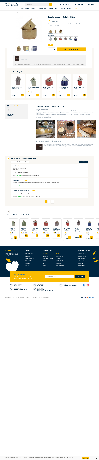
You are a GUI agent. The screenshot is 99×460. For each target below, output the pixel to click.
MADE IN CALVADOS (10, 250)
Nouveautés (27, 263)
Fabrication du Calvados (83, 254)
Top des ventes (28, 261)
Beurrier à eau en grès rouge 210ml (48, 88)
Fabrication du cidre (82, 256)
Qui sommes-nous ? (29, 253)
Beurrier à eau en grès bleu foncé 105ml (89, 228)
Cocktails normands (82, 261)
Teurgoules (58, 258)
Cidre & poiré (45, 256)
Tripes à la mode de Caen (61, 254)
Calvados (45, 254)
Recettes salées (81, 263)
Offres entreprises (28, 260)
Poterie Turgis (14, 89)
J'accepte (85, 458)
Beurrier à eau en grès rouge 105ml (79, 88)
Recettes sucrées (81, 265)
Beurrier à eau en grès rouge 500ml (35, 228)
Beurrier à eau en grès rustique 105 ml (17, 88)
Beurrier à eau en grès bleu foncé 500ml (63, 88)
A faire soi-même (81, 260)
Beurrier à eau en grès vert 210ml (24, 228)
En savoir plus (70, 457)
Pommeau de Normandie (48, 258)
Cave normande (46, 253)
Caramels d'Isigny (59, 256)
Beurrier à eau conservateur (16, 212)
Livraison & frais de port (29, 258)
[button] (9, 12)
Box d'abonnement (60, 265)
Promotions (27, 265)
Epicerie (57, 253)
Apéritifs (44, 260)
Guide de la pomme (81, 258)
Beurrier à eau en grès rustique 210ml (56, 228)
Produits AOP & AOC (82, 253)
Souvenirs (45, 265)
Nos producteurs (28, 254)
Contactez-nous (28, 256)
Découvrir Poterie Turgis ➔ (50, 149)
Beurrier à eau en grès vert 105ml (33, 88)
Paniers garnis (59, 263)
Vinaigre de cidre (59, 260)
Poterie (44, 263)
